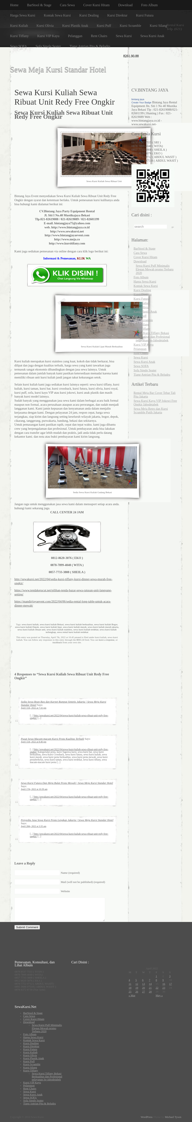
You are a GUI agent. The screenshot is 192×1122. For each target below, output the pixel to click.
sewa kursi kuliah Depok (27, 627)
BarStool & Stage (39, 5)
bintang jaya (137, 99)
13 (143, 983)
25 (130, 991)
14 (150, 983)
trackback (57, 642)
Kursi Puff (104, 25)
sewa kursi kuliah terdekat (86, 629)
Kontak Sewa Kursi (57, 15)
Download (125, 5)
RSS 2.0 (80, 640)
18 (130, 987)
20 (143, 987)
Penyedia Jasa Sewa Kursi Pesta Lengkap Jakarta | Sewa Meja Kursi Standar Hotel (67, 820)
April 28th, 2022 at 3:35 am (33, 826)
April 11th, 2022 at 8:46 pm (33, 742)
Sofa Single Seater (48, 46)
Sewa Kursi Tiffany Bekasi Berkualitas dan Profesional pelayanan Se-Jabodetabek (153, 336)
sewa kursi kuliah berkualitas (79, 624)
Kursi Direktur (117, 15)
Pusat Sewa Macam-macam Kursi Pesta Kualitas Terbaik (52, 738)
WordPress (146, 1117)
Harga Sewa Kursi (22, 15)
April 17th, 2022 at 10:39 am (34, 789)
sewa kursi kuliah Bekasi (52, 624)
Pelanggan (75, 36)
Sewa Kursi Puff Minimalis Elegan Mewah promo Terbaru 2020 (155, 269)
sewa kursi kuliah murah (75, 627)
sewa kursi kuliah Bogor (105, 624)
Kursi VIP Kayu (48, 36)
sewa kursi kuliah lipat (51, 627)
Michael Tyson (173, 1117)
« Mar (132, 995)
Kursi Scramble (130, 25)
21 (150, 987)
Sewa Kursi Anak (152, 36)
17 (170, 983)
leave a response (106, 640)
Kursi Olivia (45, 25)
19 (136, 987)
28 (150, 991)
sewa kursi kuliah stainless (59, 629)
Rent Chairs (99, 36)
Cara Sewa (67, 5)
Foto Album (149, 5)
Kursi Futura (144, 15)
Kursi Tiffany (19, 36)
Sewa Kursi (124, 36)
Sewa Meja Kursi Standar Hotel (58, 69)
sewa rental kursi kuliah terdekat (72, 632)
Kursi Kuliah (19, 25)
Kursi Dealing (89, 15)
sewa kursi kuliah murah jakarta (103, 627)
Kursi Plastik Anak (75, 25)
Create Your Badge (141, 102)
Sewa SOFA (18, 46)
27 (143, 991)
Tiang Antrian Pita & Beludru (90, 46)
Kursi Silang (158, 25)
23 (163, 987)
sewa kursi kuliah (30, 624)
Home (14, 5)
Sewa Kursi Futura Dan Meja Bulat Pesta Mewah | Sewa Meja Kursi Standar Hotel (67, 783)
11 (130, 983)
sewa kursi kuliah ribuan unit (31, 629)
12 (136, 983)
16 (163, 983)
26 (136, 991)
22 (157, 987)
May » (159, 995)
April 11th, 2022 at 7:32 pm (33, 708)
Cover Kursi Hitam (96, 5)
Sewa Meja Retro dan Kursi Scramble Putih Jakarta (151, 410)
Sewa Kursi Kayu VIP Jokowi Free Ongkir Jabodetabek (155, 402)
